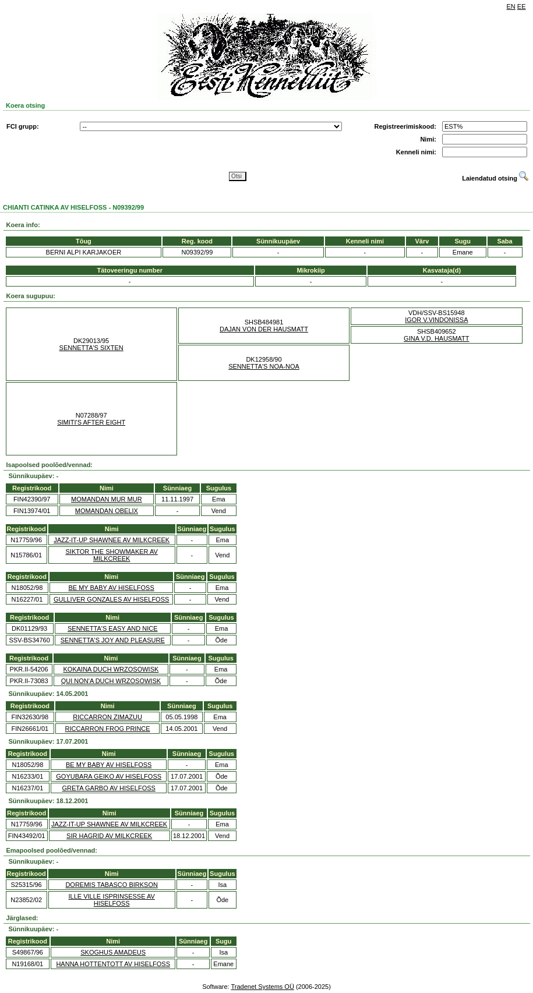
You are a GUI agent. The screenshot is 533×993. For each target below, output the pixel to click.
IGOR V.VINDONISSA (436, 319)
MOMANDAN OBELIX (106, 510)
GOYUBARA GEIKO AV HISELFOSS (108, 776)
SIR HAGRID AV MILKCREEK (109, 835)
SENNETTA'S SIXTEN (91, 347)
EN (511, 6)
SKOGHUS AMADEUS (113, 952)
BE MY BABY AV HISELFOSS (111, 587)
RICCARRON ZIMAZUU (107, 716)
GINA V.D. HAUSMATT (436, 338)
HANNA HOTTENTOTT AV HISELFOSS (113, 963)
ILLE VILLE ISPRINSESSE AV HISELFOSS (111, 900)
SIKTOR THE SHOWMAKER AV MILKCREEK (112, 555)
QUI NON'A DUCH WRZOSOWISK (111, 680)
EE (521, 6)
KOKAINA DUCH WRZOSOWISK (111, 669)
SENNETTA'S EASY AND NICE (113, 628)
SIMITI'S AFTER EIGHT (91, 422)
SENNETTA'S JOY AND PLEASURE (113, 640)
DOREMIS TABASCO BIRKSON (111, 884)
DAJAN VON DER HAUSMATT (264, 329)
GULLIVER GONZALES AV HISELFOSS (111, 599)
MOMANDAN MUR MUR (106, 499)
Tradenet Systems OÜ (262, 986)
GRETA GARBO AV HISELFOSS (109, 787)
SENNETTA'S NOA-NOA (263, 366)
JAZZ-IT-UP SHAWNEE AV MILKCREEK (112, 539)
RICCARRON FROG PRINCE (107, 728)
